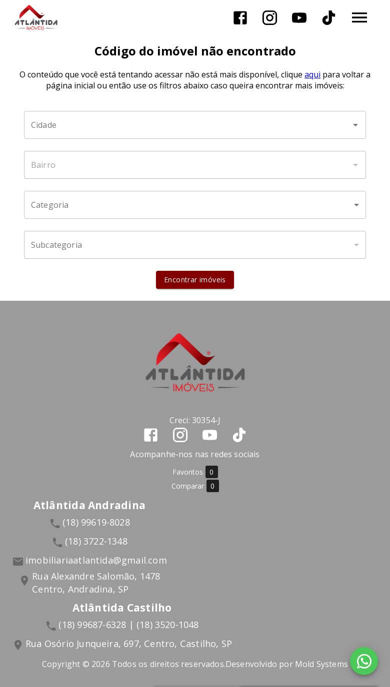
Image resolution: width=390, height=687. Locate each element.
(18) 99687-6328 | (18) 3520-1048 (128, 625)
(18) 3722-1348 (96, 541)
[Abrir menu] (360, 17)
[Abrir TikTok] (329, 17)
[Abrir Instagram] (269, 17)
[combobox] (195, 125)
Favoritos (195, 472)
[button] (195, 205)
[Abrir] (355, 125)
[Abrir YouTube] (299, 17)
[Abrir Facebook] (240, 17)
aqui (312, 74)
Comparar (195, 486)
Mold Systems (321, 664)
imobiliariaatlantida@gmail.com (96, 560)
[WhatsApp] (364, 661)
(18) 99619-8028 (96, 522)
